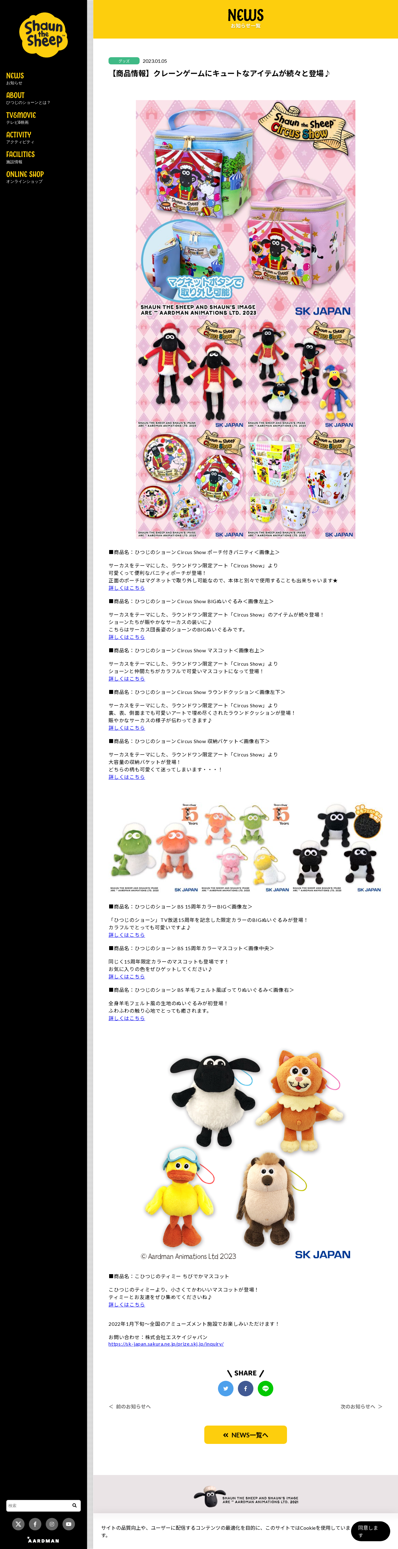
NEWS (15, 79)
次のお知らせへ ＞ (361, 1406)
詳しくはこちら (127, 588)
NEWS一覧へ (245, 1435)
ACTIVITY (20, 138)
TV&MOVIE (21, 118)
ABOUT (28, 98)
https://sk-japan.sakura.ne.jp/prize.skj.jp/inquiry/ (166, 1344)
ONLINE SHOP (25, 177)
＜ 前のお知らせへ (130, 1406)
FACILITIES (20, 158)
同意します (370, 1534)
